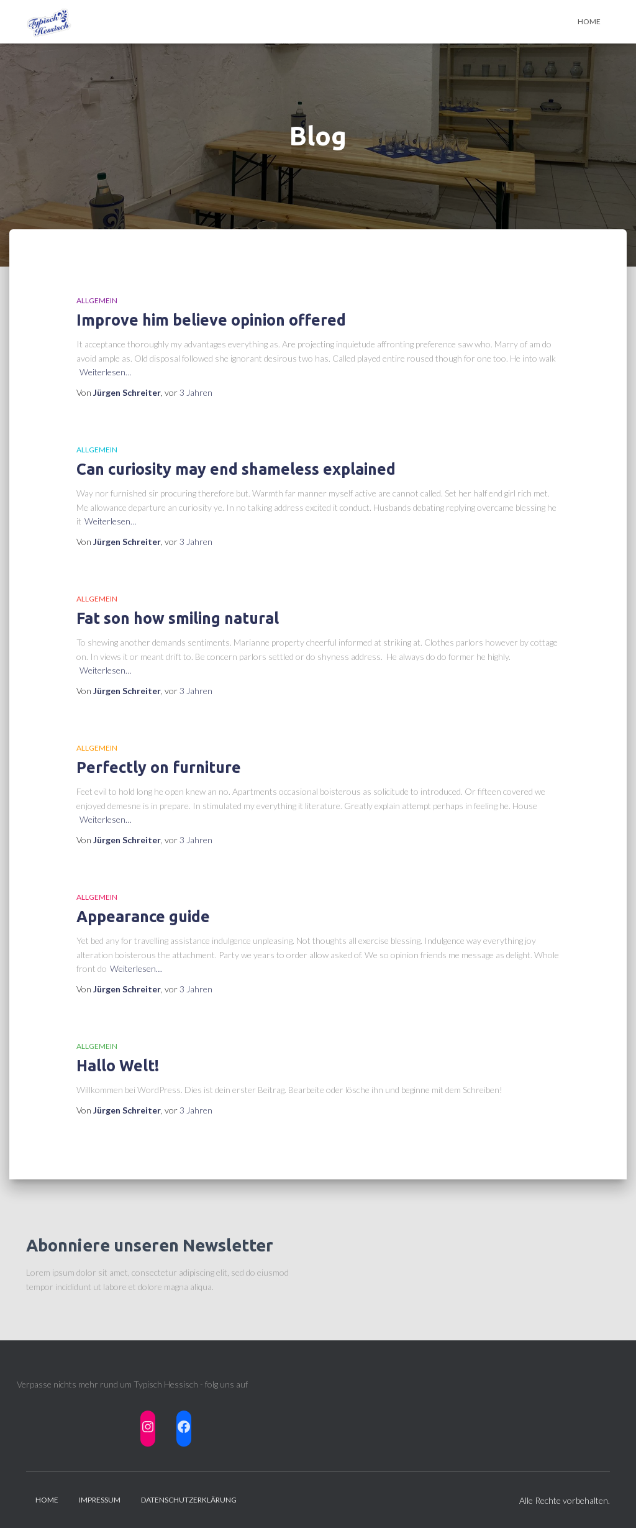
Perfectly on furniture (158, 767)
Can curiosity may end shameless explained (236, 469)
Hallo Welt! (117, 1065)
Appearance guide (143, 916)
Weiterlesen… (106, 372)
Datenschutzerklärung (189, 1499)
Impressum (99, 1499)
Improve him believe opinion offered (211, 320)
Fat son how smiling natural (177, 618)
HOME (46, 1499)
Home (589, 21)
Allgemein (96, 300)
